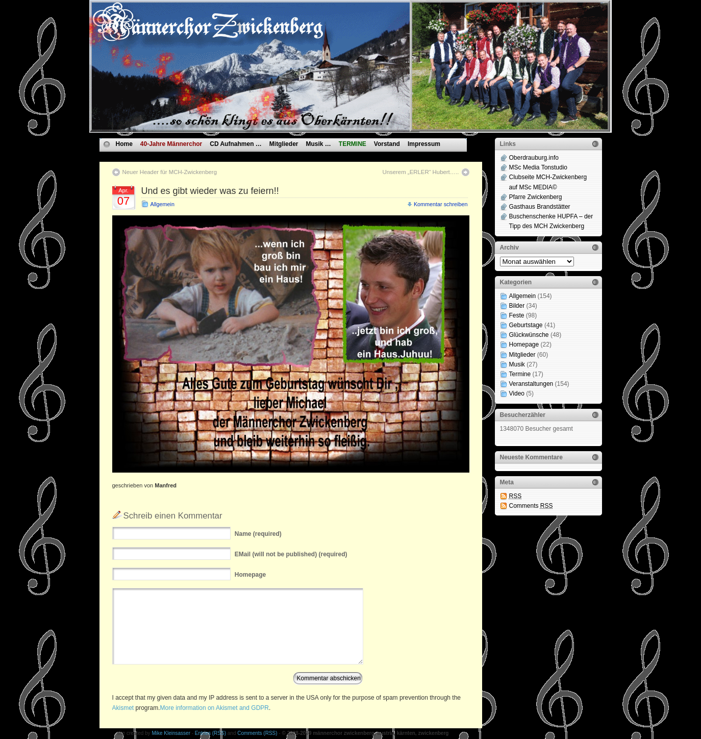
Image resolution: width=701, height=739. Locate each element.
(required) (258, 533)
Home (124, 143)
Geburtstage (526, 325)
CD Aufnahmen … (236, 143)
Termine (520, 374)
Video (516, 393)
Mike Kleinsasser (171, 733)
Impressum (424, 143)
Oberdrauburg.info (534, 157)
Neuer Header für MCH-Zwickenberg (169, 172)
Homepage (524, 344)
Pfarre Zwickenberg (535, 197)
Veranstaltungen (531, 383)
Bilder (517, 305)
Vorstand (387, 143)
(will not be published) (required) (291, 554)
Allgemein (162, 204)
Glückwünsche (529, 334)
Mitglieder (283, 143)
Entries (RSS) (210, 733)
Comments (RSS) (257, 733)
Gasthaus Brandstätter (539, 206)
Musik (517, 364)
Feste (516, 315)
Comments (531, 505)
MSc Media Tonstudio (538, 167)
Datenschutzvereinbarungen (157, 155)
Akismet (123, 707)
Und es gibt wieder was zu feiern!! (210, 191)
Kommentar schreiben (441, 204)
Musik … (318, 143)
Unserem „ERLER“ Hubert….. (420, 172)
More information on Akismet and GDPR (214, 707)
